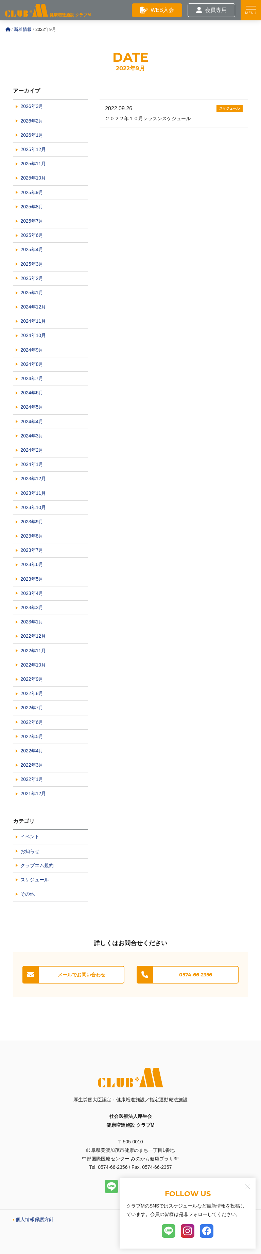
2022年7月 (31, 707)
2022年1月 (31, 779)
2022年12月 (33, 636)
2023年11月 (33, 493)
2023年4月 (31, 593)
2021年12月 (33, 793)
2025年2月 (31, 278)
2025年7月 (31, 221)
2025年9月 (31, 192)
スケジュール (229, 108)
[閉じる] (247, 1186)
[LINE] (111, 1186)
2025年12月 (33, 149)
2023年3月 (31, 607)
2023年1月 (31, 621)
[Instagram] (187, 1231)
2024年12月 (33, 307)
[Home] (7, 30)
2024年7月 (31, 378)
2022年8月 (31, 693)
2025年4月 (31, 249)
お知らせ (29, 851)
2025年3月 (31, 264)
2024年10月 (33, 335)
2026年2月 (31, 121)
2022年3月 (31, 765)
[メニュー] (251, 10)
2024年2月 (31, 450)
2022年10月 (33, 665)
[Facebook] (206, 1231)
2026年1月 (31, 135)
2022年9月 (31, 679)
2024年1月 (31, 464)
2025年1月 (31, 292)
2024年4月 (31, 421)
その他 (27, 894)
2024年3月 (31, 435)
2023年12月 (33, 478)
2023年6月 (31, 564)
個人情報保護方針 (35, 1219)
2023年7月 (31, 550)
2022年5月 (31, 736)
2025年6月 (31, 235)
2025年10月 (33, 178)
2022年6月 (31, 722)
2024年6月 (31, 392)
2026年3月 (31, 106)
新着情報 (23, 29)
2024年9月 (31, 350)
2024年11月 (33, 321)
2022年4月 (31, 750)
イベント (29, 836)
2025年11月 (33, 163)
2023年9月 (31, 521)
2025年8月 (31, 206)
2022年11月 (33, 650)
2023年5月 (31, 579)
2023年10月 (33, 507)
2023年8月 (31, 536)
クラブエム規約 (37, 865)
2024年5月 (31, 407)
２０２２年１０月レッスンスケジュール (148, 118)
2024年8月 (31, 364)
